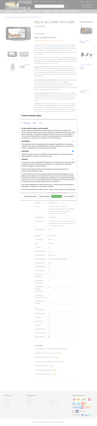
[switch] (73, 143)
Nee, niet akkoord (69, 199)
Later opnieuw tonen (30, 199)
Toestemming (26, 125)
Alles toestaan (56, 199)
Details (34, 125)
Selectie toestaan (44, 199)
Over (40, 125)
